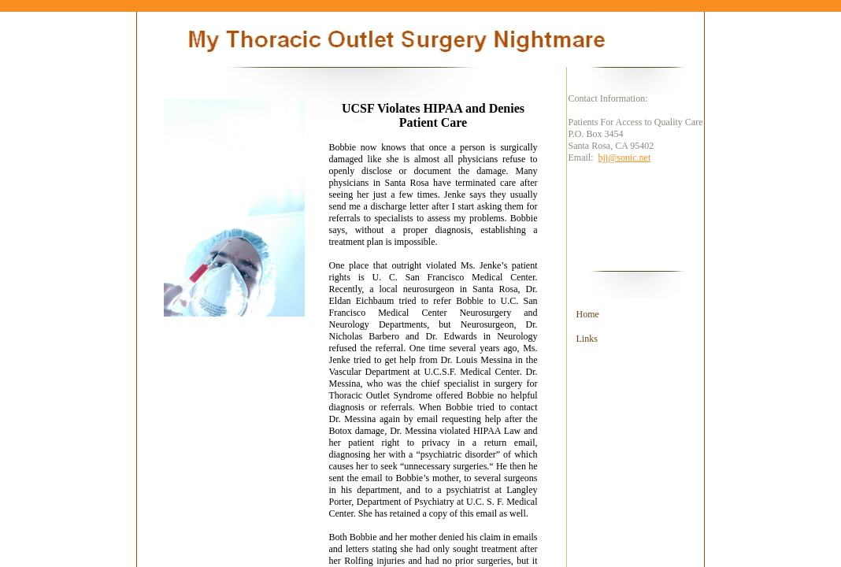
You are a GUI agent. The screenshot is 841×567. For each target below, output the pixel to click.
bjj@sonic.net (624, 157)
